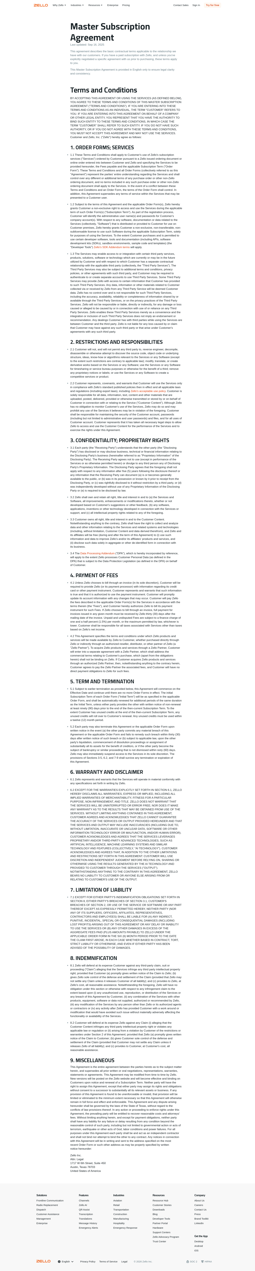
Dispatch (41, 1209)
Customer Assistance (47, 1214)
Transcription (86, 1214)
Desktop (198, 1241)
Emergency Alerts (88, 1227)
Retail (116, 1205)
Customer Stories (162, 1205)
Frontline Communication (50, 1200)
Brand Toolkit (201, 1218)
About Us (199, 1200)
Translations (85, 1218)
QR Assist (84, 1209)
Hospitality (119, 1223)
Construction (120, 1214)
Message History (88, 1223)
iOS (196, 1250)
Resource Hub (160, 1200)
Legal (124, 1261)
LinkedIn (199, 1223)
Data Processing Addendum (97, 553)
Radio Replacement (47, 1205)
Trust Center (159, 1241)
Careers (198, 1205)
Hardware (158, 1227)
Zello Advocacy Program (166, 1236)
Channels (84, 1200)
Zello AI (83, 1205)
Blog (155, 1214)
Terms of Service (108, 1261)
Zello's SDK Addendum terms (112, 247)
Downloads (159, 1209)
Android (198, 1246)
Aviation (117, 1200)
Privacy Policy (87, 1261)
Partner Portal (160, 1223)
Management (43, 1218)
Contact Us (200, 1209)
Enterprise (41, 1223)
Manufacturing (121, 1218)
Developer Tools (161, 1218)
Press (197, 1214)
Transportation (121, 1209)
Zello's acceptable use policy (148, 391)
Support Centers (161, 1232)
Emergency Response (125, 1227)
